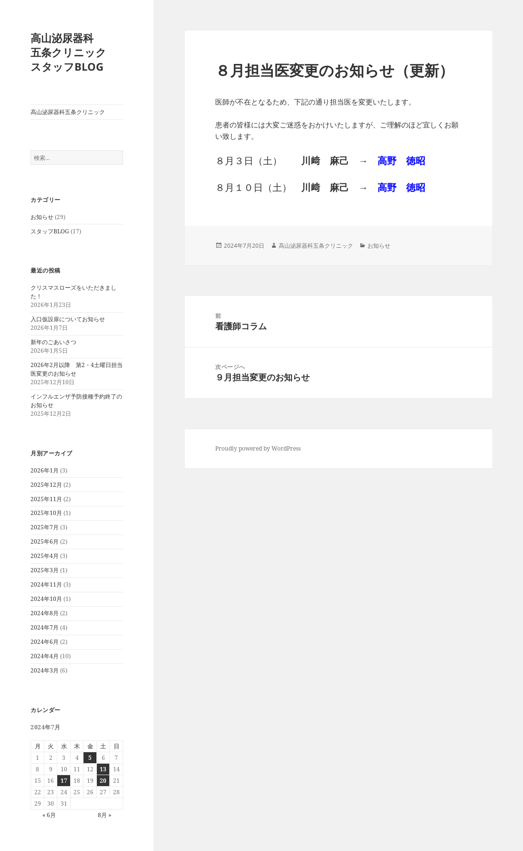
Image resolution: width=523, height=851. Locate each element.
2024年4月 (45, 656)
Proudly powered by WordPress (258, 448)
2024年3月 (45, 670)
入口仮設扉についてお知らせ (68, 319)
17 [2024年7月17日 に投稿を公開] (64, 781)
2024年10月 (46, 599)
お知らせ (42, 217)
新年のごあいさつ (53, 342)
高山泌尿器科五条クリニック (68, 112)
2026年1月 (45, 470)
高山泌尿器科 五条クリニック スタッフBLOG (79, 52)
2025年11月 (46, 499)
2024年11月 (46, 584)
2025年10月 (46, 513)
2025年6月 (45, 541)
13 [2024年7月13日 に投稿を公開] (103, 769)
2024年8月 (45, 613)
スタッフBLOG (50, 231)
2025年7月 (45, 527)
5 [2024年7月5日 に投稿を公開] (90, 758)
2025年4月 (45, 556)
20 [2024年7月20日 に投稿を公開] (103, 781)
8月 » (104, 815)
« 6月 (49, 815)
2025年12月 (46, 485)
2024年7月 (45, 627)
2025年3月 (45, 570)
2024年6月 (45, 642)
